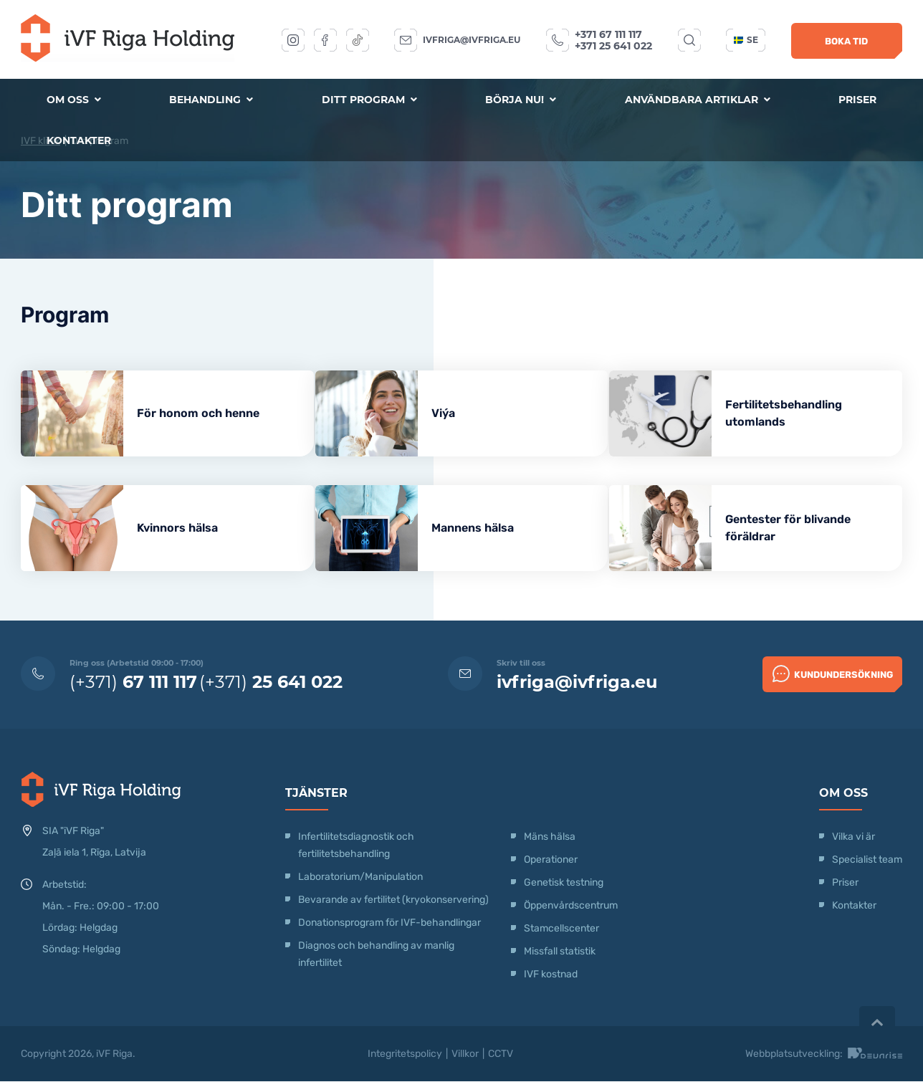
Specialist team (867, 860)
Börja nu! (520, 99)
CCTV (500, 1054)
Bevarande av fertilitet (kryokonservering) (393, 900)
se (746, 39)
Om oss (74, 99)
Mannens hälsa (480, 528)
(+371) (133, 682)
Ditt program (369, 99)
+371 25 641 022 (613, 46)
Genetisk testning (563, 883)
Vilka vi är (853, 837)
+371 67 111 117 (608, 34)
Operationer (552, 860)
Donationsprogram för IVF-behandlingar (389, 923)
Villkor (465, 1054)
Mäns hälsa (549, 837)
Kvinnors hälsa (178, 528)
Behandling (211, 99)
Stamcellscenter (561, 929)
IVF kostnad (551, 975)
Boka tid (846, 41)
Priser (857, 99)
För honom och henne (199, 413)
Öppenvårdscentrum (571, 906)
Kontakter (79, 141)
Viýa (451, 413)
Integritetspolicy (405, 1054)
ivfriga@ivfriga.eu (471, 39)
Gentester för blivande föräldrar (804, 527)
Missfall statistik (560, 952)
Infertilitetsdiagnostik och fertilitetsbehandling (356, 846)
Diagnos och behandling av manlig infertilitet (376, 955)
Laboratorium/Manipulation (360, 877)
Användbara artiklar (697, 99)
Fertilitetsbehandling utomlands (800, 413)
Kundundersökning (833, 674)
